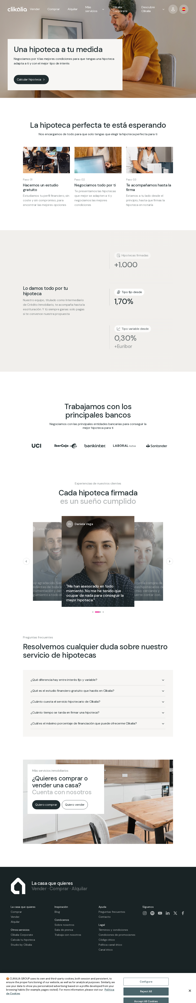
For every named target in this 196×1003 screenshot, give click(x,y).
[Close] (190, 998)
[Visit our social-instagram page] (144, 913)
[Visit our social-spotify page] (152, 913)
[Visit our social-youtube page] (160, 913)
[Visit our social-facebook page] (183, 913)
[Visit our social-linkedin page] (167, 913)
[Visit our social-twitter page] (175, 913)
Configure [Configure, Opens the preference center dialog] (146, 989)
